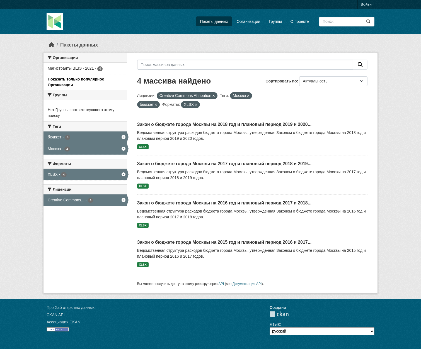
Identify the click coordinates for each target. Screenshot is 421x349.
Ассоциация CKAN (63, 322)
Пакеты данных (214, 21)
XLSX (142, 146)
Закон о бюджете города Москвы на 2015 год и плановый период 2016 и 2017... (224, 242)
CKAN (279, 314)
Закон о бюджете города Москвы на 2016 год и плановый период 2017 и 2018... (224, 203)
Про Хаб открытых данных (71, 307)
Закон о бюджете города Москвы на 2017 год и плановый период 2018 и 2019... (224, 163)
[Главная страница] (51, 45)
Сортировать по (281, 81)
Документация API (247, 284)
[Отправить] (368, 21)
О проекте (300, 21)
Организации (248, 21)
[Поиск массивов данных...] (346, 21)
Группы (275, 21)
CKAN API (56, 315)
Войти (366, 4)
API (221, 284)
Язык (275, 324)
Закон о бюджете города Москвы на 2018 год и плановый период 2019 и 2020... (224, 124)
